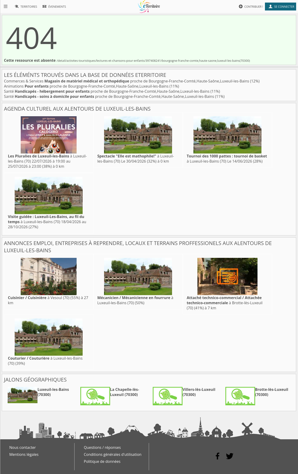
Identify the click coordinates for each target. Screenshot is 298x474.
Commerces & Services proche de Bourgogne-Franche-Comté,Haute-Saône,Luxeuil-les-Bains (127, 81)
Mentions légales (23, 454)
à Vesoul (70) (38, 297)
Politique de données (102, 461)
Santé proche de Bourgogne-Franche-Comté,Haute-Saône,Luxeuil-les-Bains (107, 91)
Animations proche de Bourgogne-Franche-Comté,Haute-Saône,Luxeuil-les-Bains (86, 86)
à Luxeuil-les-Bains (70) (46, 219)
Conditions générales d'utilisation (113, 454)
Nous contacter (22, 447)
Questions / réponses (102, 447)
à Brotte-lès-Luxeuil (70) (225, 302)
